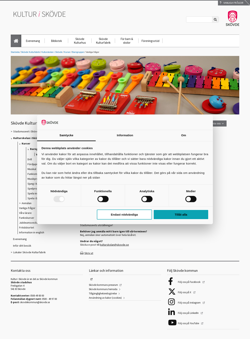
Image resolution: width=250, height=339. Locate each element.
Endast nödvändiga (124, 214)
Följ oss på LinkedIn (188, 313)
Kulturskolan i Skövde (51, 52)
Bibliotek (56, 41)
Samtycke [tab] (66, 135)
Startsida (15, 52)
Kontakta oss (213, 123)
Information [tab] (125, 135)
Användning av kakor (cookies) (105, 297)
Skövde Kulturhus (80, 40)
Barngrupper (78, 52)
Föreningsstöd (150, 41)
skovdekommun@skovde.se (35, 302)
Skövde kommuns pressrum (103, 285)
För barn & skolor (127, 40)
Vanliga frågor (231, 2)
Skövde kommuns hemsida (103, 289)
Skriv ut (88, 253)
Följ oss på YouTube (189, 323)
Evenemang (33, 41)
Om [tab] (183, 135)
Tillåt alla (181, 214)
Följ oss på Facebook (189, 282)
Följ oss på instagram (189, 302)
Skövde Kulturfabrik (103, 40)
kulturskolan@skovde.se (114, 244)
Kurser (67, 52)
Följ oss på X (185, 292)
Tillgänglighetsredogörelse (103, 293)
